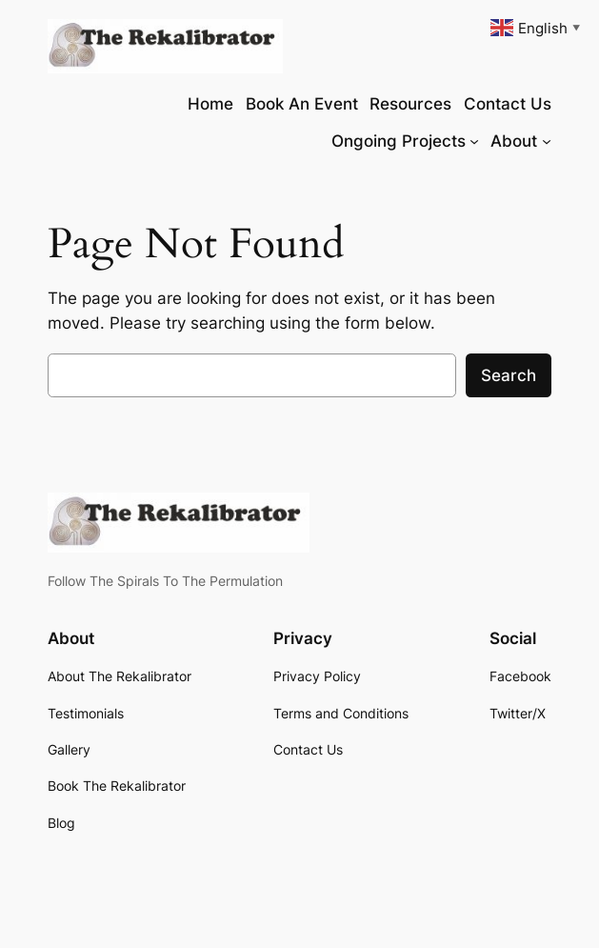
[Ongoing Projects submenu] (474, 141)
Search (508, 375)
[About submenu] (546, 141)
